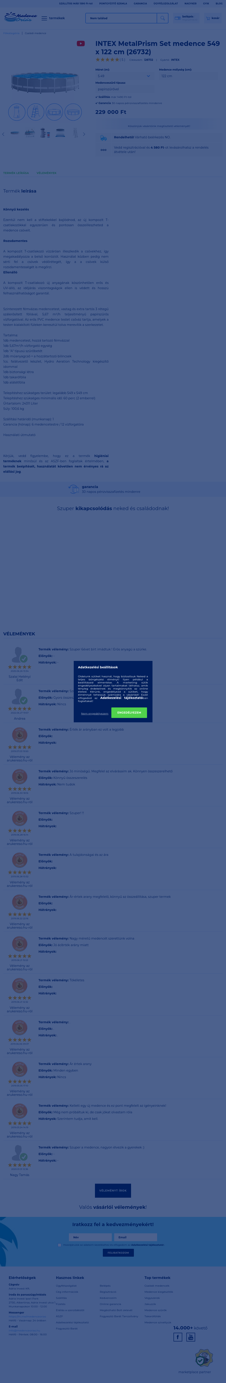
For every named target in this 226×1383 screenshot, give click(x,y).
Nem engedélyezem (95, 713)
